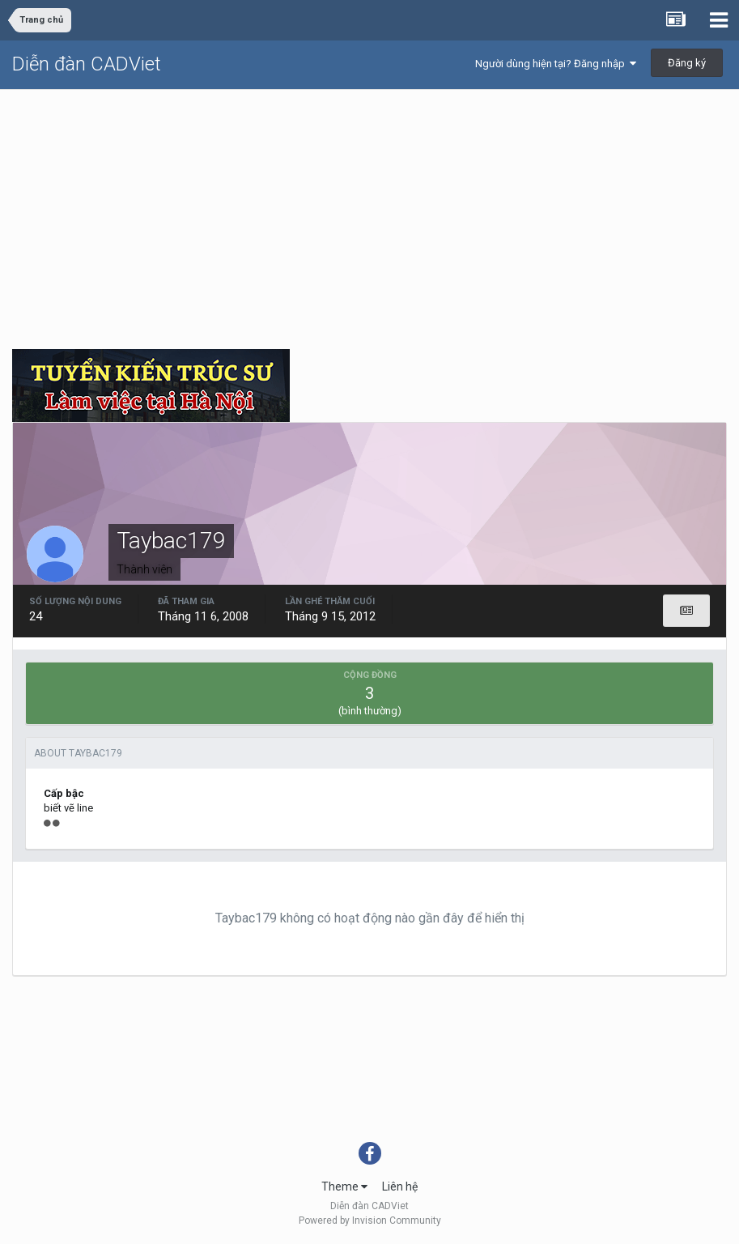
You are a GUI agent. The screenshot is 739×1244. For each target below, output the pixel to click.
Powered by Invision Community (370, 1220)
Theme (344, 1186)
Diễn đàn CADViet (86, 64)
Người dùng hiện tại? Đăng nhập (555, 64)
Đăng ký (687, 63)
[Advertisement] (369, 211)
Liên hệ (400, 1186)
